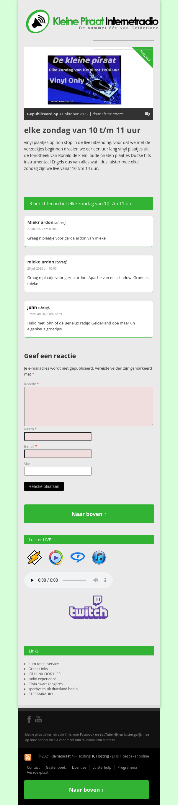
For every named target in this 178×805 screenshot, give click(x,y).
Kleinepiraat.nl (63, 756)
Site (27, 463)
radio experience (42, 678)
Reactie (31, 383)
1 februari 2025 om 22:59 (44, 314)
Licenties (79, 767)
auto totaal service (44, 663)
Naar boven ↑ (89, 513)
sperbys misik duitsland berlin (53, 688)
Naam (30, 429)
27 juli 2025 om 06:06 (42, 229)
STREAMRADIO (41, 693)
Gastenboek (56, 767)
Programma (127, 767)
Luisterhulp (102, 767)
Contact (33, 767)
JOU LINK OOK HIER (45, 673)
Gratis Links (38, 668)
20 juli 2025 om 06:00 (42, 268)
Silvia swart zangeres (46, 683)
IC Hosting (100, 756)
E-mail (30, 446)
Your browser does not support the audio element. (68, 580)
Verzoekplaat (38, 772)
